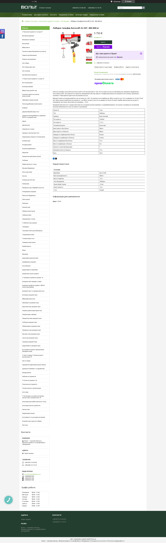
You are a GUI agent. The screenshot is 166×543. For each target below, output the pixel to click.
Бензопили (25, 43)
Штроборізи (26, 266)
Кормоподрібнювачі (29, 148)
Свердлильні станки (28, 219)
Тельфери (25, 226)
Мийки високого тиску (29, 164)
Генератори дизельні (29, 59)
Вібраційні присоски (28, 298)
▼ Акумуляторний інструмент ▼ (32, 277)
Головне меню (27, 15)
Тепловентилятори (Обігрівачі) (32, 230)
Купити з (103, 47)
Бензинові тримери (28, 39)
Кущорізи (25, 152)
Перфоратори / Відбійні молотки (33, 187)
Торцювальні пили (28, 234)
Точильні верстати (28, 238)
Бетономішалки (27, 82)
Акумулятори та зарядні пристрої (33, 291)
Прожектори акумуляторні (31, 334)
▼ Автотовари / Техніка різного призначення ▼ (32, 356)
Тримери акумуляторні (29, 341)
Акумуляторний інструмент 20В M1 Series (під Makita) (33, 286)
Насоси (24, 176)
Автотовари (26, 361)
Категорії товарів (82, 15)
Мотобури (25, 63)
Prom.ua (93, 539)
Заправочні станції (28, 129)
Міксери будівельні (28, 168)
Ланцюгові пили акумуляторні (32, 318)
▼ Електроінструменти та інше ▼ (33, 78)
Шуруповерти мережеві (30, 269)
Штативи (25, 392)
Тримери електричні (28, 242)
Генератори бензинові (29, 55)
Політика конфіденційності (116, 541)
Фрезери (25, 254)
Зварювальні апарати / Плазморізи (33, 137)
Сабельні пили (26, 215)
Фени (24, 250)
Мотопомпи (26, 71)
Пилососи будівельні (28, 195)
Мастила (25, 425)
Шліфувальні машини (29, 262)
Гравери (24, 107)
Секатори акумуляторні (30, 338)
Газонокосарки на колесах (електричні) (30, 95)
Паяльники (25, 183)
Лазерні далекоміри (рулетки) (32, 310)
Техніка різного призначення (31, 388)
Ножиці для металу (28, 180)
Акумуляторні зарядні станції (32, 281)
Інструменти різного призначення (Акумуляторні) (33, 350)
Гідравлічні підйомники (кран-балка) (34, 364)
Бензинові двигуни (28, 35)
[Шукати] (143, 7)
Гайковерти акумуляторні (30, 302)
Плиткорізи (26, 199)
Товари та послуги (31, 21)
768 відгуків (116, 1)
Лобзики (25, 160)
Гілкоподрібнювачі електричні (32, 104)
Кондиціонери (26, 144)
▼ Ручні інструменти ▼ (29, 380)
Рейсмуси (25, 203)
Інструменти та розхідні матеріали (33, 417)
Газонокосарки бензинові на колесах (34, 51)
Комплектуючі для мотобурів (32, 421)
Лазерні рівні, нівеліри (29, 314)
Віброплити (26, 47)
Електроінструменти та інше (49, 21)
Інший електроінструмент (30, 273)
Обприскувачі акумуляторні (31, 326)
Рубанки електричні (28, 211)
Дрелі (24, 121)
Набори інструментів (29, 376)
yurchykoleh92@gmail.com (32, 474)
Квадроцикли (26, 372)
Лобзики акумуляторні (29, 322)
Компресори (26, 140)
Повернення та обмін (66, 15)
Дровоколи (26, 125)
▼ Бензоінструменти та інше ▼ (32, 32)
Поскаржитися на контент (98, 541)
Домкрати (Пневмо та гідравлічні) (33, 368)
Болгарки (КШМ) (27, 86)
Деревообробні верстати (30, 111)
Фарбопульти (26, 246)
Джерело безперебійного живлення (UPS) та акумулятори (34, 116)
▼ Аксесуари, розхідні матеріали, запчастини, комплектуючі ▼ (33, 396)
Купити (103, 42)
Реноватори (26, 207)
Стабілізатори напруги (29, 223)
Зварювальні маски (28, 413)
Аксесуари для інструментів (31, 405)
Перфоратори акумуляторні (31, 330)
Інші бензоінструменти (29, 75)
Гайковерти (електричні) (30, 100)
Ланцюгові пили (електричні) (31, 156)
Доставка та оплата (41, 15)
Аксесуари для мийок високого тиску (34, 401)
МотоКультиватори (28, 67)
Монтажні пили (27, 172)
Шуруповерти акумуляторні (31, 345)
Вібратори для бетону (29, 90)
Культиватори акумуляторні (31, 306)
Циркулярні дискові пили (30, 258)
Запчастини (26, 409)
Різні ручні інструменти (29, 384)
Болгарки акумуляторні (29, 295)
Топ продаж (65, 21)
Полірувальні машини (29, 191)
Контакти (53, 15)
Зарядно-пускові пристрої (30, 133)
